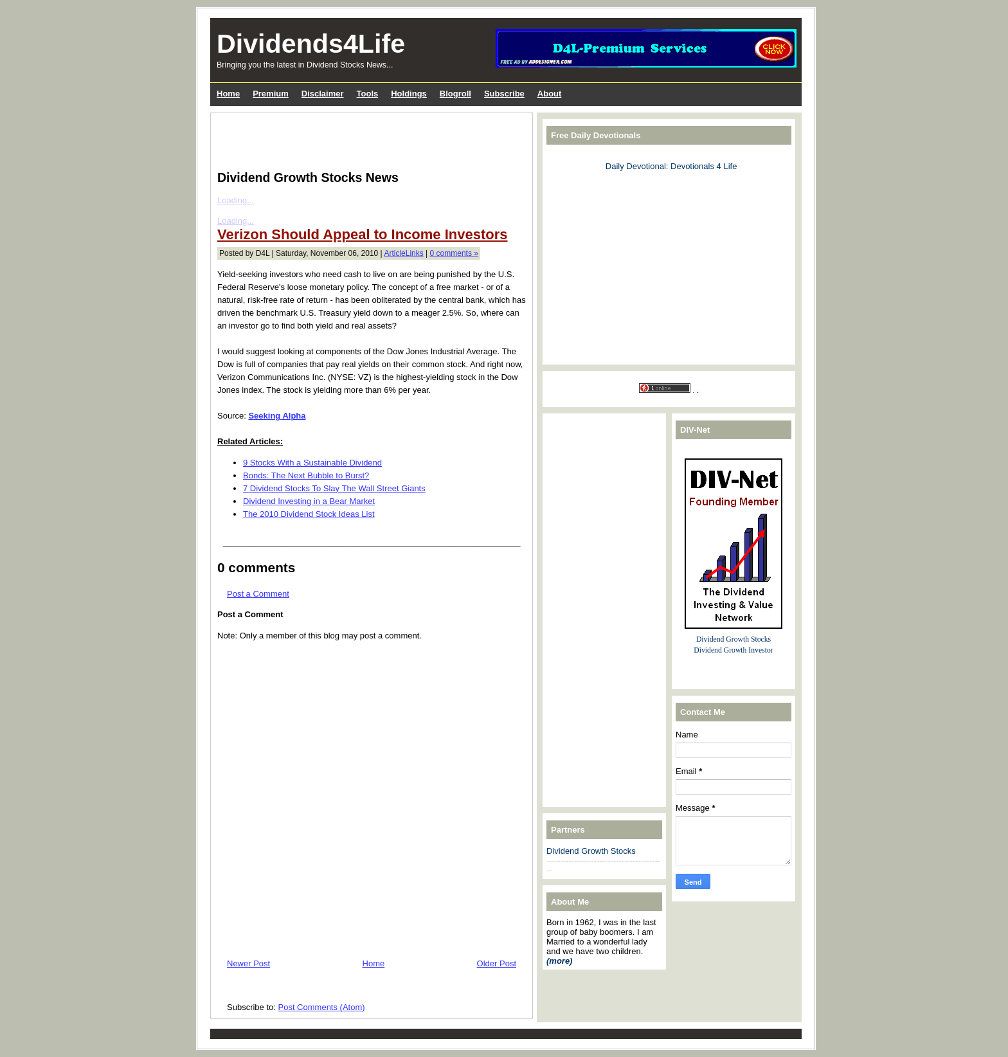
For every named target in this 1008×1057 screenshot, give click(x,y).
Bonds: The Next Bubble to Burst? (306, 475)
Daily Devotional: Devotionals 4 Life (671, 166)
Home (374, 963)
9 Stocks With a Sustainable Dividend (312, 462)
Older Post (496, 963)
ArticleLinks (403, 253)
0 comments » (454, 253)
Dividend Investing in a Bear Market (309, 501)
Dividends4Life (311, 44)
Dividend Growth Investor (733, 650)
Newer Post (248, 963)
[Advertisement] (367, 139)
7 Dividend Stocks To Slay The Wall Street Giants (334, 488)
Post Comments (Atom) (321, 1007)
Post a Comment (258, 594)
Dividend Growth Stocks (591, 851)
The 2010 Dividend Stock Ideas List (309, 514)
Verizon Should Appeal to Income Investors (362, 234)
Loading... (235, 200)
